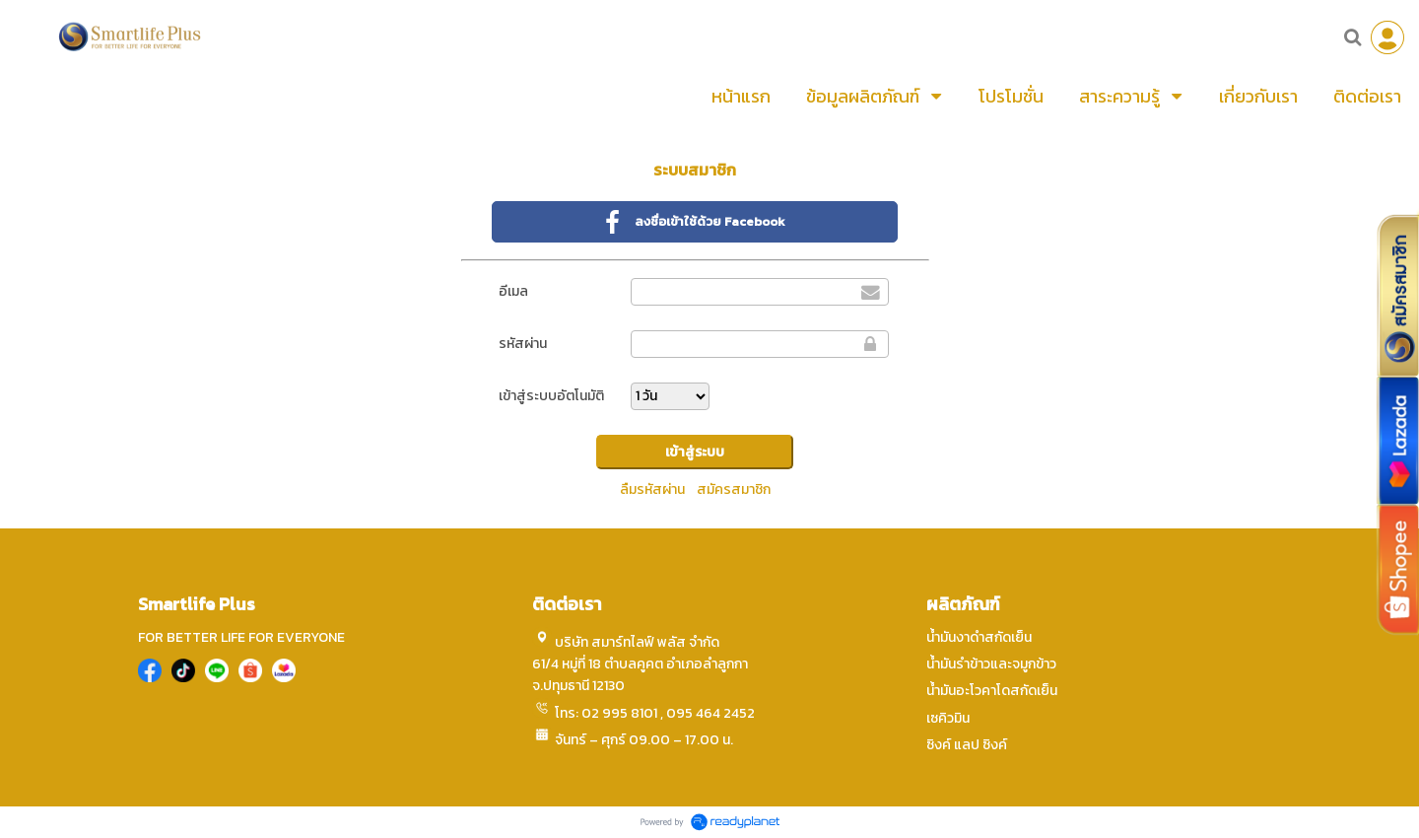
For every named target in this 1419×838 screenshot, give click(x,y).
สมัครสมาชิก (734, 489)
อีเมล (513, 291)
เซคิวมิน (948, 718)
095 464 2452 (710, 713)
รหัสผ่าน (523, 343)
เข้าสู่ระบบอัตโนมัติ (551, 395)
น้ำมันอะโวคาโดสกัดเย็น (991, 690)
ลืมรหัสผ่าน (652, 489)
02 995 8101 (619, 713)
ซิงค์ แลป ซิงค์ (966, 744)
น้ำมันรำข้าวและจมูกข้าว (991, 664)
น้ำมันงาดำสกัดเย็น (979, 637)
